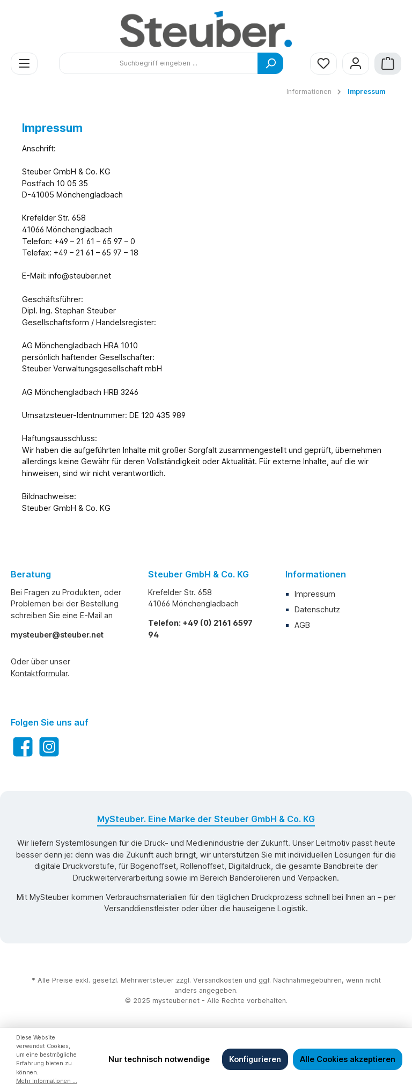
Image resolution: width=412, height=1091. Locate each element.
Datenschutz (317, 609)
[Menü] (24, 64)
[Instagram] (49, 747)
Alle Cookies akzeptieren (347, 1059)
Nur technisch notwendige (159, 1059)
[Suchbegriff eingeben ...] (158, 63)
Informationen (315, 574)
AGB (302, 624)
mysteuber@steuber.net (57, 634)
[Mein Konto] (355, 64)
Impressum (315, 593)
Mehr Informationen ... (46, 1081)
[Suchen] (270, 63)
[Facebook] (23, 747)
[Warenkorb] (387, 64)
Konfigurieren (255, 1059)
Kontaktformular (39, 673)
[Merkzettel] (323, 64)
